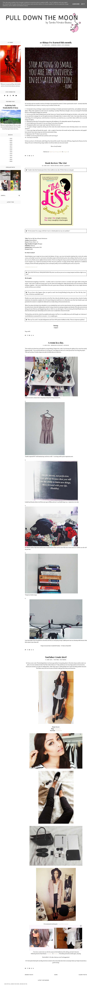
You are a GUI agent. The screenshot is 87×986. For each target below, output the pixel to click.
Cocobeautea (57, 729)
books (62, 165)
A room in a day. (56, 342)
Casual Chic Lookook (63, 924)
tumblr (60, 152)
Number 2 (56, 953)
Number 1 (49, 953)
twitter (56, 152)
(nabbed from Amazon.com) (31, 267)
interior (66, 345)
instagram (65, 152)
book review (55, 165)
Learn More (75, 4)
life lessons (66, 45)
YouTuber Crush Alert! (56, 657)
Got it (83, 4)
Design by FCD (23, 983)
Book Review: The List (56, 163)
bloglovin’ (51, 152)
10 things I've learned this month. (56, 42)
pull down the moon (13, 983)
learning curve (56, 45)
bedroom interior (57, 345)
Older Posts (83, 974)
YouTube (56, 659)
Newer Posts (29, 974)
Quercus (67, 165)
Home (56, 974)
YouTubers (63, 659)
